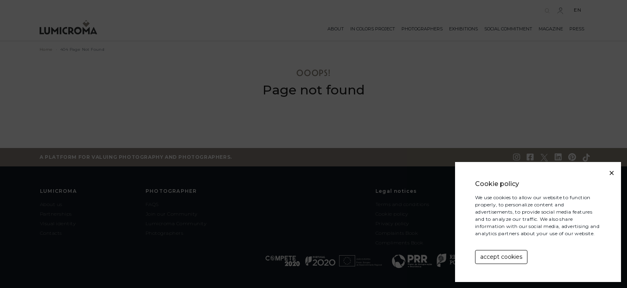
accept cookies (501, 256)
